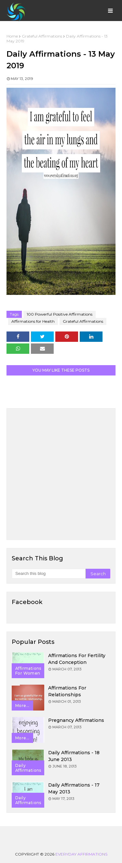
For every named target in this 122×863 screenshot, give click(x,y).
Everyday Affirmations (81, 854)
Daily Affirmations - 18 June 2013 (74, 756)
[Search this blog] (49, 573)
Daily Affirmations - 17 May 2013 (74, 788)
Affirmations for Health (33, 321)
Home (12, 36)
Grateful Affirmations (42, 36)
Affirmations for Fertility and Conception (76, 659)
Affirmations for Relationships (67, 691)
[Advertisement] (61, 474)
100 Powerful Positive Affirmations (59, 314)
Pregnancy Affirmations (76, 720)
